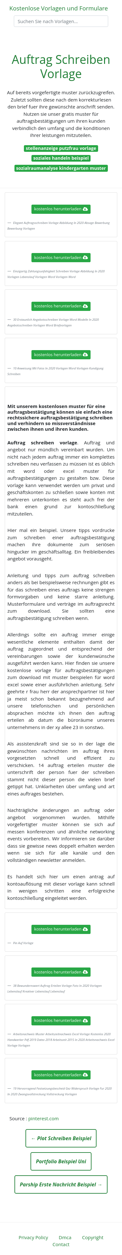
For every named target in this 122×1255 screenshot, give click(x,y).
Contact (61, 1244)
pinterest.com (43, 1118)
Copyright (92, 1237)
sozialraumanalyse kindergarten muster (61, 168)
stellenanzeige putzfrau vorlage (61, 148)
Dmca (65, 1237)
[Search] (61, 21)
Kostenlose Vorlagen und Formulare (58, 8)
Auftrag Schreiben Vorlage (61, 66)
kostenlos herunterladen (61, 209)
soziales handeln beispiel (61, 158)
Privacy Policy (33, 1237)
